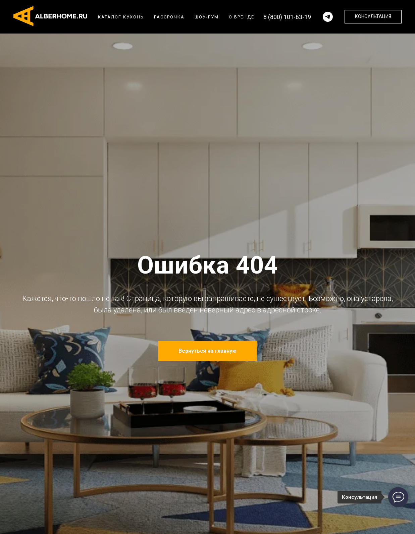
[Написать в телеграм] (328, 17)
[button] (373, 16)
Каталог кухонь (121, 16)
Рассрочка (169, 16)
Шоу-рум (207, 16)
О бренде (241, 16)
